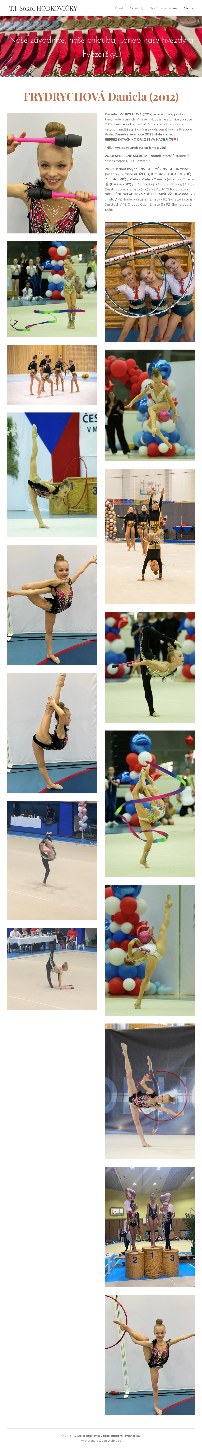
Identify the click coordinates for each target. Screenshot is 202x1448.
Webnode (114, 1440)
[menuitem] (122, 8)
